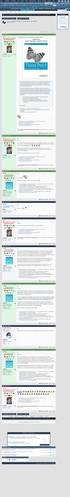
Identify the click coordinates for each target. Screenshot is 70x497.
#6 (54, 246)
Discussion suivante (34, 422)
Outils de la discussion (44, 32)
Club (53, 1)
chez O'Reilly (20, 292)
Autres (36, 6)
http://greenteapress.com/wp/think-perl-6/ (42, 299)
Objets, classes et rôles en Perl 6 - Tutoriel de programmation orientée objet (35, 191)
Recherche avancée (65, 11)
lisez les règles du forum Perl (45, 129)
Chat (26, 1)
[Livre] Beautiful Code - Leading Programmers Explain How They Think (18, 451)
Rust (62, 5)
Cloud (21, 3)
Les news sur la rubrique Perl (25, 123)
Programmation (49, 3)
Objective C (46, 5)
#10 (54, 385)
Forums (7, 1)
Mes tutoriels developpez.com (25, 125)
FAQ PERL (28, 8)
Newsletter (32, 1)
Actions (10, 11)
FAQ (18, 1)
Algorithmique (11, 5)
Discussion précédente (23, 422)
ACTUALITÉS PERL (14, 8)
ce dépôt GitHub (37, 305)
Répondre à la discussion (9, 18)
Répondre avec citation (43, 133)
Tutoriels (13, 1)
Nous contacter (39, 463)
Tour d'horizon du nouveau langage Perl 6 (28, 192)
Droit (48, 1)
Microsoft (31, 3)
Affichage (52, 32)
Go (38, 5)
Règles (26, 11)
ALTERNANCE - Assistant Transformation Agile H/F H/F (22, 437)
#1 (54, 34)
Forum (5, 14)
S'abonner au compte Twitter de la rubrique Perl (29, 124)
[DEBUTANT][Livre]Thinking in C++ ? (11, 454)
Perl (54, 5)
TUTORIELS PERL (34, 8)
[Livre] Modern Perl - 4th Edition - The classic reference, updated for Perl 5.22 (19, 449)
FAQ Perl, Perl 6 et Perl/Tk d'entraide (26, 122)
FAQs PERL (16, 416)
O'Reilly (25, 150)
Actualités (11, 416)
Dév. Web (40, 3)
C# (33, 5)
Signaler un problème (23, 18)
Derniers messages (4, 11)
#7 (54, 283)
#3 (54, 171)
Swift (65, 5)
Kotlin (41, 5)
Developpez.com (46, 463)
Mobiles (62, 3)
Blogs (22, 1)
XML (33, 6)
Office (58, 3)
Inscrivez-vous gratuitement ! (27, 10)
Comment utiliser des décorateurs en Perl (27, 186)
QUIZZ (53, 8)
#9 (54, 349)
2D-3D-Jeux (18, 5)
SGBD (54, 3)
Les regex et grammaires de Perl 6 (26, 190)
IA (24, 3)
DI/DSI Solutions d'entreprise (13, 3)
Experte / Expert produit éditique (16, 442)
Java (35, 3)
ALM (27, 3)
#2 (54, 135)
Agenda (19, 11)
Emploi (39, 1)
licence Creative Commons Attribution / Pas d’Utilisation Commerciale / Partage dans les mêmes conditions (35, 298)
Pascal (51, 5)
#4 (54, 201)
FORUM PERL (22, 8)
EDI (43, 3)
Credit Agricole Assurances (18, 438)
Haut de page (52, 463)
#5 (54, 218)
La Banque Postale (15, 443)
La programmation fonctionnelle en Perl (27, 184)
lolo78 (26, 145)
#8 (54, 325)
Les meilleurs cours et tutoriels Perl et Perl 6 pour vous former (32, 121)
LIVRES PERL (41, 8)
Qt (68, 5)
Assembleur (24, 5)
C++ (31, 5)
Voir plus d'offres (45, 444)
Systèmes (67, 3)
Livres (21, 14)
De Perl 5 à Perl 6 (22, 188)
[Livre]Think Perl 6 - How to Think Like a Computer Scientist (24, 21)
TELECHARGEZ (48, 8)
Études (44, 1)
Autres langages (12, 14)
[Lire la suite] (22, 105)
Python (58, 5)
